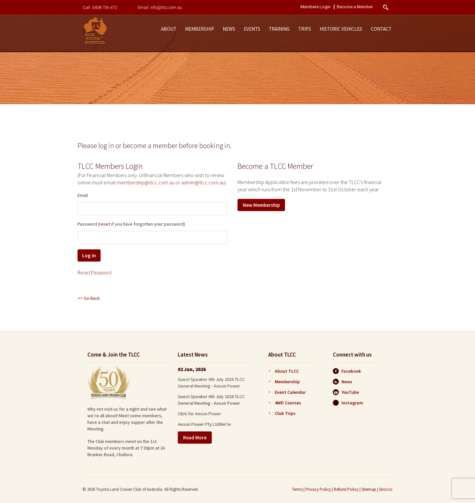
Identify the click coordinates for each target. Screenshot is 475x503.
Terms (297, 489)
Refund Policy (346, 489)
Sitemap (369, 489)
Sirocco (386, 489)
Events (252, 29)
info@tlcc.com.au (166, 7)
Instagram (348, 403)
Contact (381, 29)
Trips (304, 29)
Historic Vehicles (341, 29)
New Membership (261, 205)
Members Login (316, 7)
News (229, 29)
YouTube (346, 392)
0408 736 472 (104, 7)
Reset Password (94, 272)
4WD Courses (288, 403)
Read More (194, 437)
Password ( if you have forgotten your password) (131, 224)
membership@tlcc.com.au (145, 182)
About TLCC (287, 371)
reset (104, 224)
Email (83, 195)
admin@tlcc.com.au (203, 182)
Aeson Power (208, 414)
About (168, 29)
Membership (199, 29)
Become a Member (355, 7)
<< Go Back (89, 298)
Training (279, 29)
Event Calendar (290, 392)
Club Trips (285, 413)
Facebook (347, 371)
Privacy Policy (318, 489)
